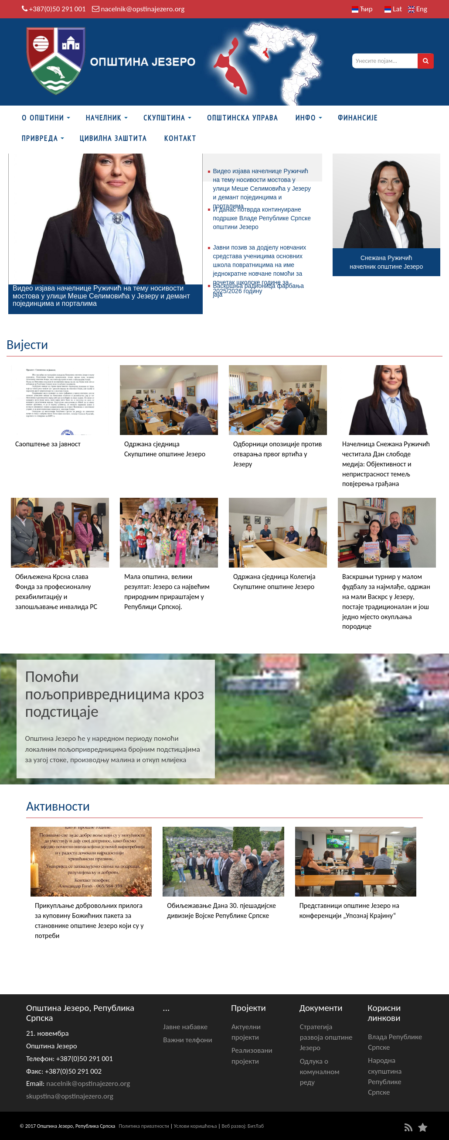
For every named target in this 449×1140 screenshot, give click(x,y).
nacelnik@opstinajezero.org (142, 9)
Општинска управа (242, 118)
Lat (393, 9)
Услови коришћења (195, 1126)
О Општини (43, 118)
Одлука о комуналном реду (320, 1072)
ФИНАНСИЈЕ (358, 118)
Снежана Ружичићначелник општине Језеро (386, 262)
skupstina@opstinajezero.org (69, 1096)
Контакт (180, 138)
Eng (417, 9)
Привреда (40, 138)
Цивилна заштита (113, 138)
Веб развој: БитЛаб (242, 1126)
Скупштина (164, 118)
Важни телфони (187, 1039)
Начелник (104, 118)
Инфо (306, 118)
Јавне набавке (185, 1026)
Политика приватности (144, 1126)
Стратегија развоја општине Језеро (326, 1037)
